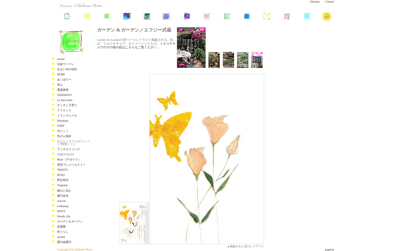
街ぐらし (63, 231)
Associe (61, 200)
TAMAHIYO (64, 95)
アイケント (64, 110)
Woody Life (63, 216)
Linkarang (62, 206)
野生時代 (63, 180)
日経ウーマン (65, 64)
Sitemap (314, 1)
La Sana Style (64, 100)
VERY (61, 125)
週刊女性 (63, 195)
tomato (61, 59)
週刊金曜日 (64, 242)
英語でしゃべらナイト (71, 164)
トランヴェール (67, 115)
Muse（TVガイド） (69, 159)
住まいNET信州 (67, 69)
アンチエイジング (68, 149)
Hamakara (62, 120)
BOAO (61, 174)
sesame (61, 236)
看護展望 (63, 89)
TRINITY (62, 169)
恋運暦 (61, 226)
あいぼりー (64, 79)
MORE (61, 74)
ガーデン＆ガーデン (70, 221)
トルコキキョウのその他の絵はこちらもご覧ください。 (136, 45)
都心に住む (64, 190)
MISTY (61, 211)
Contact (329, 1)
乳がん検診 (64, 136)
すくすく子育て (67, 105)
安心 (60, 84)
